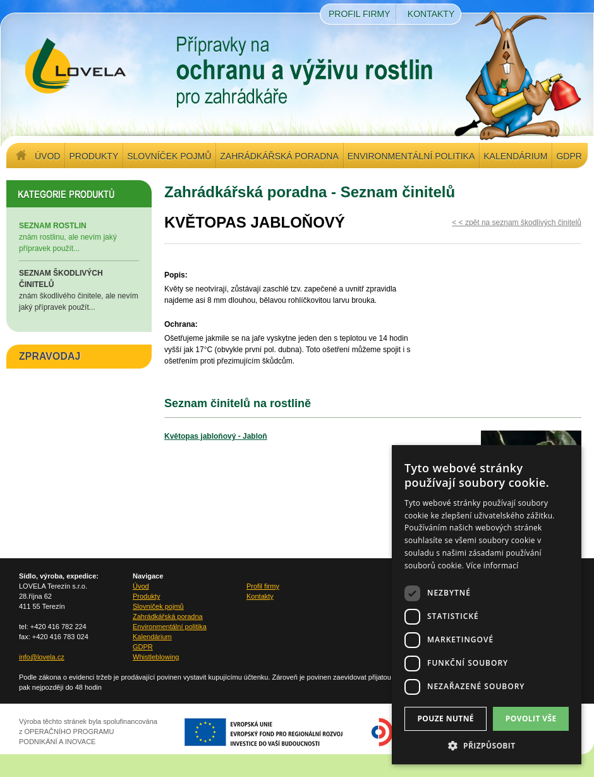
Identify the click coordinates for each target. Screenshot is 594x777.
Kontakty (431, 14)
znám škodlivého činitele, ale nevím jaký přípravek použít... (79, 289)
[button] (486, 745)
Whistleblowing (156, 657)
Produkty (93, 156)
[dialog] (486, 604)
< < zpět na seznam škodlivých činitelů (516, 222)
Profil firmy (360, 14)
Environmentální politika (411, 156)
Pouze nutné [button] (445, 718)
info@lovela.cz (41, 657)
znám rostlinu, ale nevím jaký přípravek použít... (79, 236)
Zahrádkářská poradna (279, 156)
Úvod (47, 156)
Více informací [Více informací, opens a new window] (492, 565)
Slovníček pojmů (169, 156)
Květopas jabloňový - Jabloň (215, 436)
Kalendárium (515, 156)
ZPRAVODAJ (50, 356)
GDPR (568, 156)
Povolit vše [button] (531, 718)
